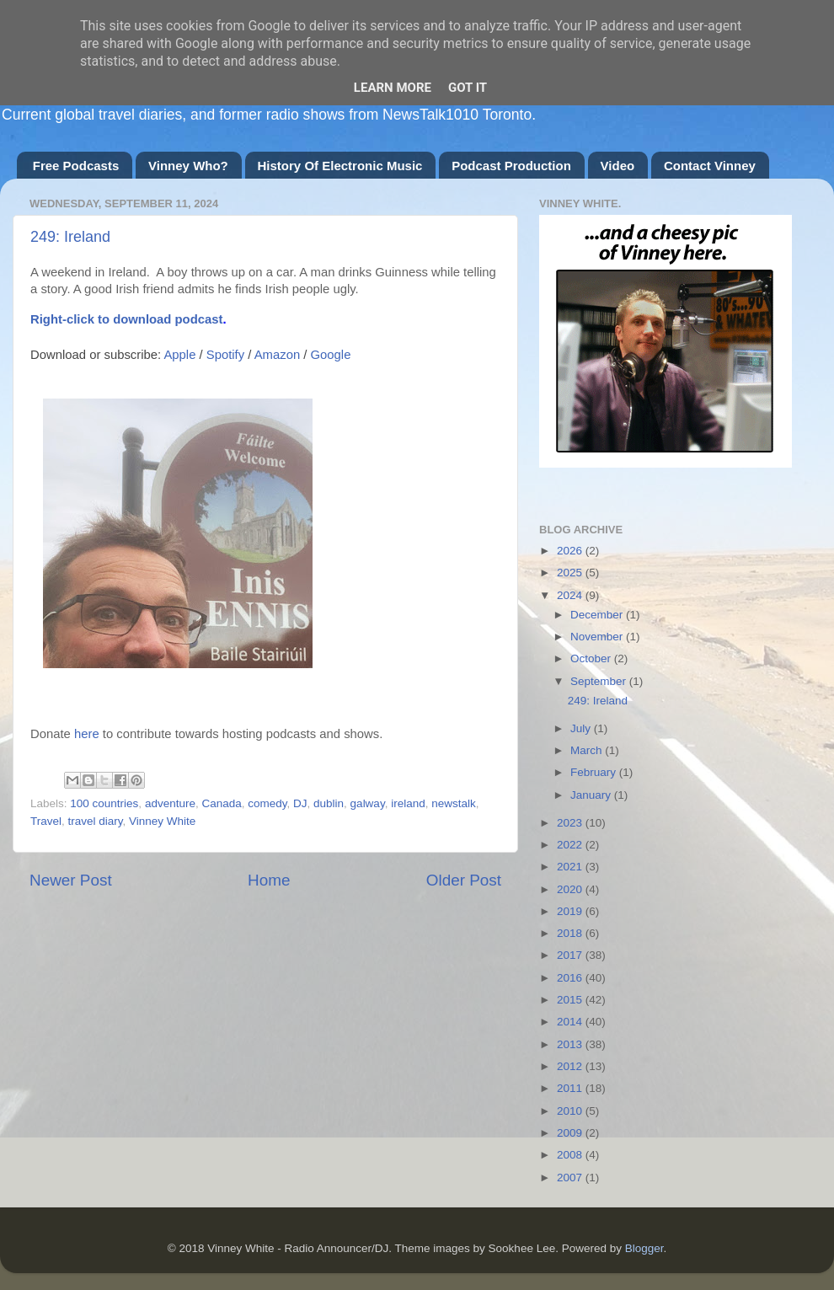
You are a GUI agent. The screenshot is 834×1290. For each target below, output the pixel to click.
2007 (571, 1177)
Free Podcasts (76, 165)
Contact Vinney (710, 165)
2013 (571, 1044)
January (592, 795)
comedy (267, 803)
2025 (571, 572)
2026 (571, 550)
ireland (408, 803)
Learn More (392, 87)
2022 (571, 844)
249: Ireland (70, 236)
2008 (571, 1154)
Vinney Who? (188, 165)
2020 (571, 889)
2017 (571, 955)
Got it (467, 87)
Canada (221, 803)
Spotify (225, 354)
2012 (571, 1066)
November (598, 636)
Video (618, 165)
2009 (571, 1133)
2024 (571, 595)
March (587, 750)
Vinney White (162, 821)
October (592, 658)
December (598, 614)
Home (269, 880)
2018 (571, 933)
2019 (571, 911)
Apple (179, 354)
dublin (328, 803)
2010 (571, 1111)
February (594, 772)
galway (367, 803)
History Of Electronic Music (340, 165)
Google (331, 354)
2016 (571, 978)
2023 (571, 822)
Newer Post (70, 880)
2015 (571, 999)
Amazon (277, 354)
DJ (300, 803)
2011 (571, 1088)
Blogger (644, 1248)
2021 (571, 866)
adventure (170, 803)
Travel (45, 821)
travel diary (95, 821)
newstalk (453, 803)
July (582, 728)
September (599, 681)
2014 (571, 1021)
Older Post (463, 880)
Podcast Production (511, 165)
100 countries (104, 803)
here (86, 734)
